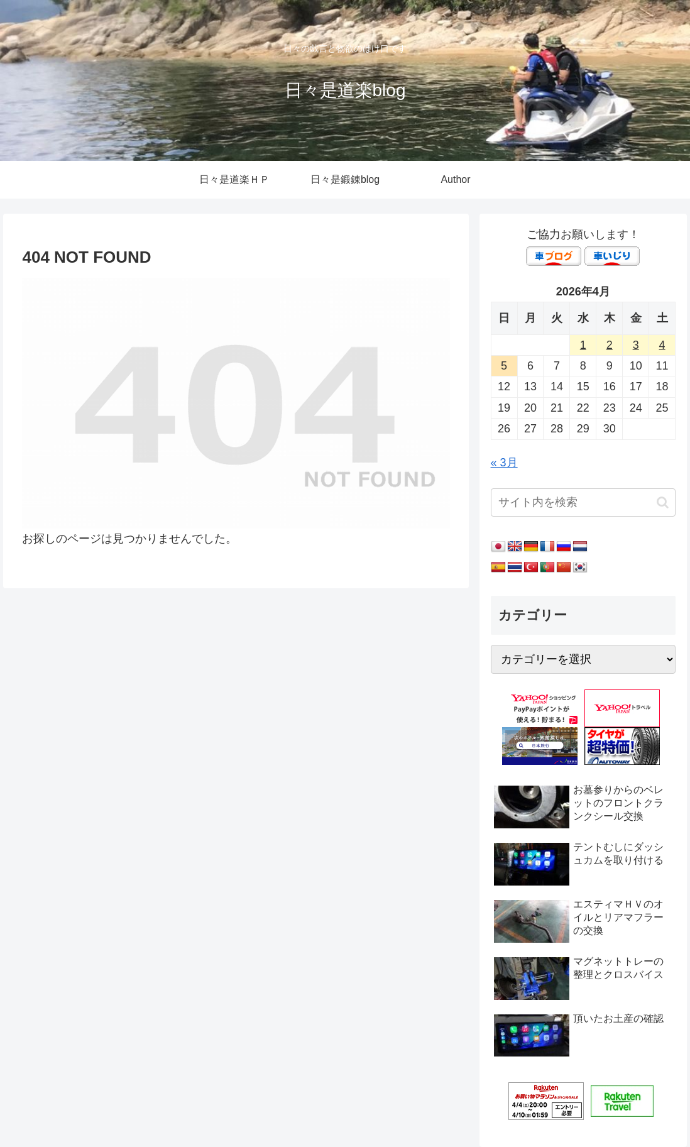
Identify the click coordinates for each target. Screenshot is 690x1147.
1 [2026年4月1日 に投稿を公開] (583, 345)
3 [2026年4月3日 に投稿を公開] (636, 345)
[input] (583, 502)
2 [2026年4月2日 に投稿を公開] (609, 345)
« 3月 (504, 462)
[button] (663, 502)
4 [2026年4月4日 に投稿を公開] (662, 345)
